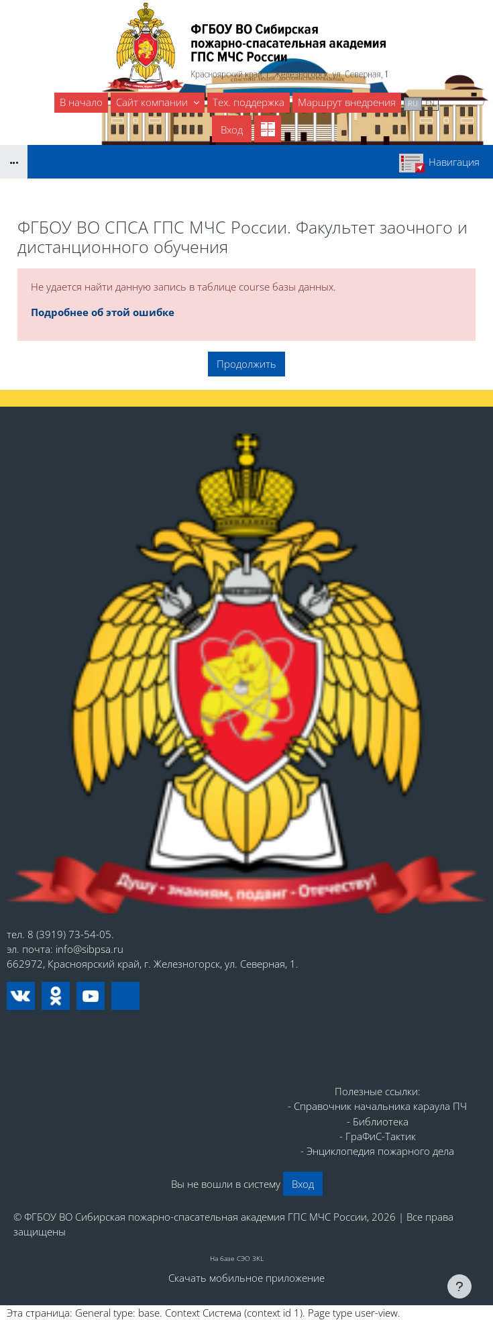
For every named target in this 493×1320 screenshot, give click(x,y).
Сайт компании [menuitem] (153, 102)
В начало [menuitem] (81, 102)
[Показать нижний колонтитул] (459, 1286)
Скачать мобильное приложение (246, 1277)
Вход (232, 129)
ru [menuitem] (413, 103)
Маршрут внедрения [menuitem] (347, 102)
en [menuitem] (430, 103)
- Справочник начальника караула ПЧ (377, 1106)
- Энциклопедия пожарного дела (377, 1151)
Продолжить (246, 363)
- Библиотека (377, 1121)
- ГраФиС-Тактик (377, 1136)
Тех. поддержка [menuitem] (248, 102)
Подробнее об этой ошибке (102, 312)
